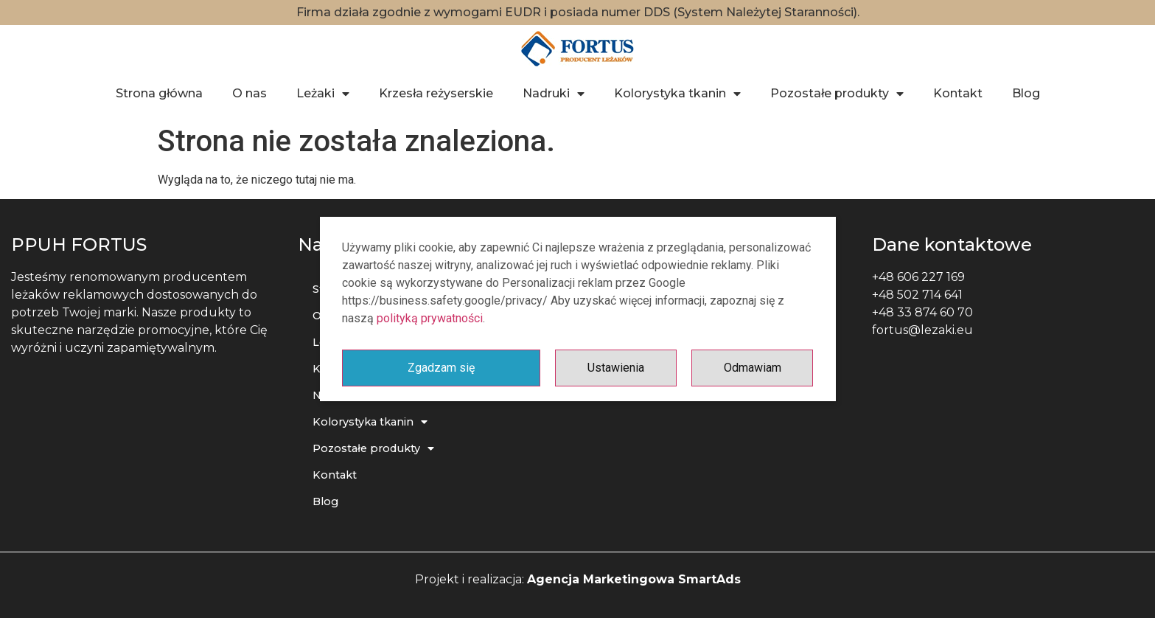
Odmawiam (752, 368)
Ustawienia (615, 368)
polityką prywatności (430, 318)
